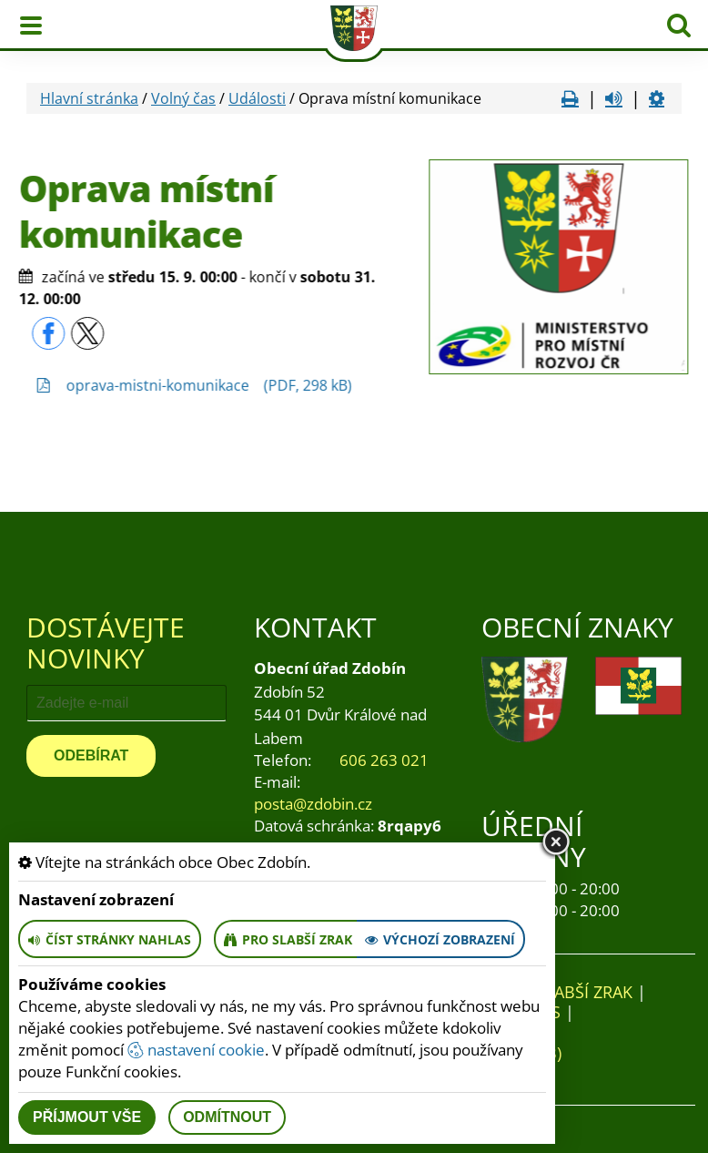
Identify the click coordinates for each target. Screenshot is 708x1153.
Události (257, 98)
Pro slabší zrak (566, 992)
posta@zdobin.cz (313, 803)
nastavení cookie (196, 1049)
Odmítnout (227, 1117)
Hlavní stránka (89, 98)
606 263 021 (384, 760)
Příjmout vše (87, 1117)
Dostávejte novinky (105, 642)
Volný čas (183, 98)
